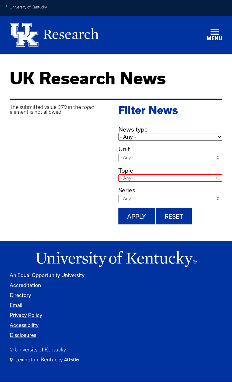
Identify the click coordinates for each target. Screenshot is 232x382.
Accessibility (24, 325)
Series (126, 190)
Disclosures (23, 335)
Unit (124, 148)
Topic (125, 170)
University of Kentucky (28, 7)
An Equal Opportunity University (47, 275)
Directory (20, 295)
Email (16, 305)
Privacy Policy (26, 315)
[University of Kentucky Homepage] (116, 259)
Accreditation (25, 285)
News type (133, 129)
